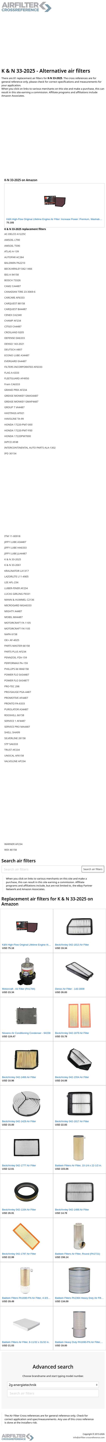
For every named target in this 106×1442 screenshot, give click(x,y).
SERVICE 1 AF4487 (15, 721)
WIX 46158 (10, 849)
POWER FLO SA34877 (16, 680)
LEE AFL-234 (11, 582)
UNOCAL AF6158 (14, 755)
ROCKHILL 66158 (14, 715)
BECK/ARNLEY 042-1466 (18, 268)
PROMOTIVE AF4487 (16, 697)
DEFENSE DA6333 (14, 338)
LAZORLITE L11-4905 (16, 576)
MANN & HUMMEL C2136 (19, 599)
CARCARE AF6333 (14, 297)
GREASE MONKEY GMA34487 (21, 395)
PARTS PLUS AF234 (15, 651)
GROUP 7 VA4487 (14, 407)
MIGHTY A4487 (13, 611)
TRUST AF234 (12, 749)
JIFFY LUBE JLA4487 (15, 553)
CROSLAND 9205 (14, 332)
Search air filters (92, 869)
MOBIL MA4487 (13, 617)
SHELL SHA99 (12, 732)
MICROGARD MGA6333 (18, 605)
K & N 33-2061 (12, 565)
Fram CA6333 (12, 384)
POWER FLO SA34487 (16, 674)
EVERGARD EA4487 (15, 361)
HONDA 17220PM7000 (17, 436)
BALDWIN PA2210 (14, 263)
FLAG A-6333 (11, 372)
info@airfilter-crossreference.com (89, 1437)
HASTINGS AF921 (14, 413)
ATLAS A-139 (11, 251)
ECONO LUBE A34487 (16, 355)
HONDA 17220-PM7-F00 (18, 430)
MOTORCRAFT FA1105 (17, 628)
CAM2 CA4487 (12, 286)
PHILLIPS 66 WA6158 (16, 669)
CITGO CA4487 (13, 326)
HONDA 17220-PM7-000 (18, 424)
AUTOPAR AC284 (14, 257)
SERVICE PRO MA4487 (17, 726)
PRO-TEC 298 (11, 686)
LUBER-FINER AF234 (16, 588)
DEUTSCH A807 (13, 349)
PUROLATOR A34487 (16, 709)
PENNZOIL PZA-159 (15, 657)
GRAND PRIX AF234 (15, 390)
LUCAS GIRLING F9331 (17, 594)
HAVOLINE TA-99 (14, 418)
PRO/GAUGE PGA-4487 (17, 692)
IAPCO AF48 (11, 442)
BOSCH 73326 (12, 280)
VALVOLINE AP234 (15, 761)
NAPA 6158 (10, 634)
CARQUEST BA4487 (15, 309)
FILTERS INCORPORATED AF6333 (23, 367)
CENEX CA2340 (13, 315)
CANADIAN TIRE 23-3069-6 (20, 291)
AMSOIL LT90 (12, 240)
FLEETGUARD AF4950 (16, 378)
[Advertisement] (53, 40)
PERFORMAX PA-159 (16, 663)
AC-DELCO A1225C (15, 234)
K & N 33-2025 (12, 559)
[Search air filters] (41, 869)
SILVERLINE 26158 (15, 738)
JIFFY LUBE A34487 (15, 542)
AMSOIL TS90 (12, 245)
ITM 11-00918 (12, 536)
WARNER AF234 (13, 844)
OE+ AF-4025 (11, 640)
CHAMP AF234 (12, 320)
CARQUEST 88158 (14, 303)
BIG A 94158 (11, 274)
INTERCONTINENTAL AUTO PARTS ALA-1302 (30, 447)
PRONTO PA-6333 (14, 703)
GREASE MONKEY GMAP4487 (21, 401)
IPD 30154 (10, 453)
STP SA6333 (11, 744)
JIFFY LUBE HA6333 (15, 547)
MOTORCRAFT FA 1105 (17, 622)
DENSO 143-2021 (14, 343)
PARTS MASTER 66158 (17, 645)
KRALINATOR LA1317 (16, 570)
